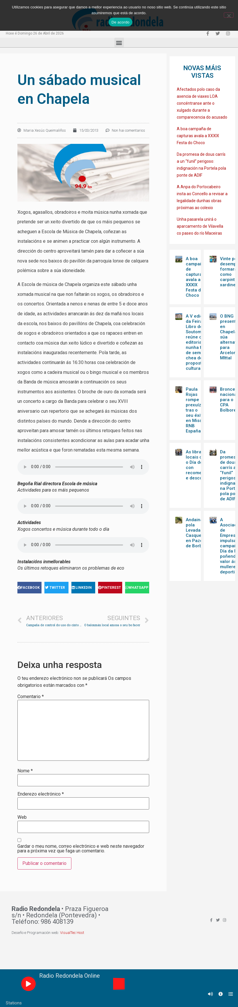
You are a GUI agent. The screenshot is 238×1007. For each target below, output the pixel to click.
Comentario (30, 696)
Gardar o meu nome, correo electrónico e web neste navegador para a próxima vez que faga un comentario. (80, 848)
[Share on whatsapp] (137, 587)
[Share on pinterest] (110, 587)
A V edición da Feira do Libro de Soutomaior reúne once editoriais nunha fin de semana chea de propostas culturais (198, 342)
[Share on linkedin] (83, 587)
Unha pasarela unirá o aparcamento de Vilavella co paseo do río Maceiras (200, 226)
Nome (25, 771)
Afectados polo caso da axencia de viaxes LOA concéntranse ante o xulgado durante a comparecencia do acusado (202, 103)
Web (22, 817)
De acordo (120, 22)
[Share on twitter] (56, 587)
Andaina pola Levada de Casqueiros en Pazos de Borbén (197, 532)
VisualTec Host (72, 932)
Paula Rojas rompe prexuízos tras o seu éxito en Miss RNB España (196, 410)
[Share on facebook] (29, 587)
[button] (119, 42)
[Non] (229, 15)
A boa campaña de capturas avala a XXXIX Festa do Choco (198, 135)
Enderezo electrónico (40, 794)
